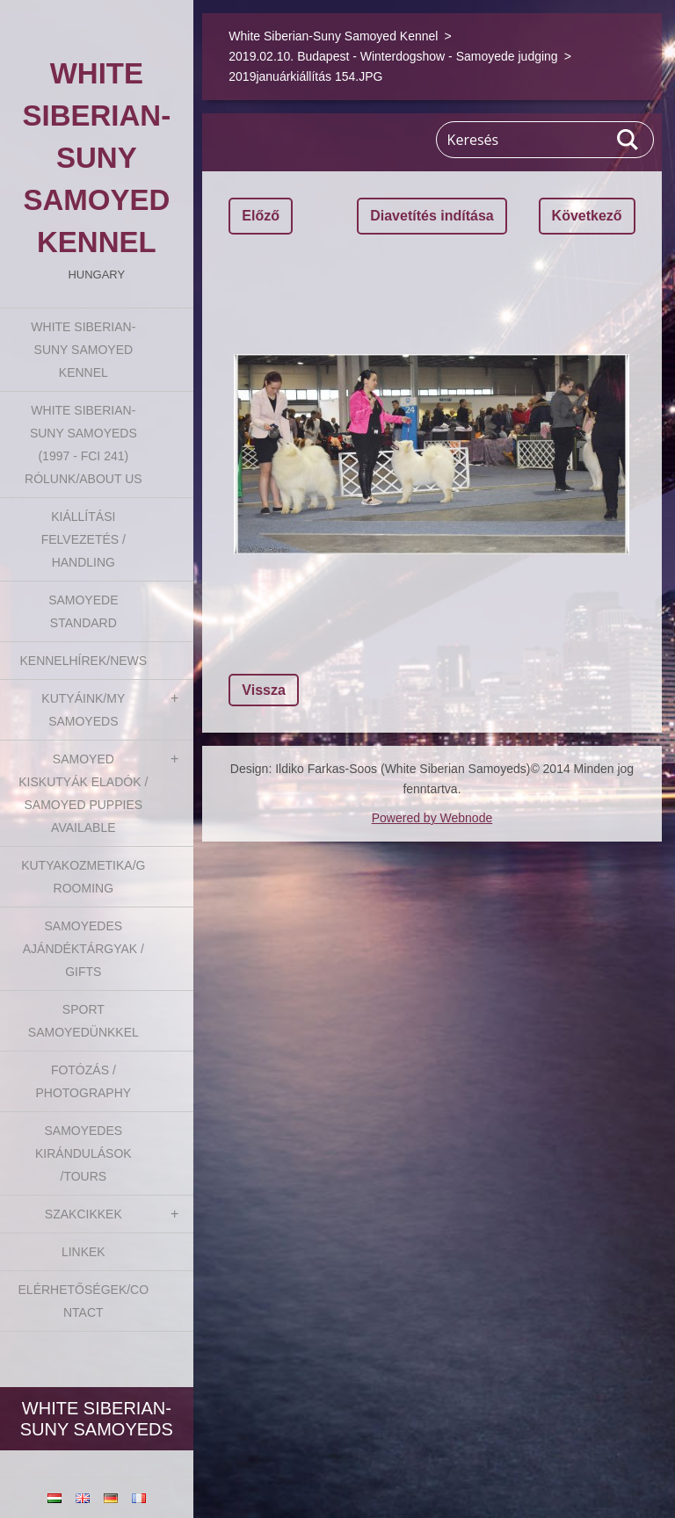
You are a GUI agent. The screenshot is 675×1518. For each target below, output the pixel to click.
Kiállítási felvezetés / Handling (83, 539)
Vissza (264, 690)
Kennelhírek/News (83, 661)
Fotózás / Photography (83, 1081)
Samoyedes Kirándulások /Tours (83, 1153)
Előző (260, 215)
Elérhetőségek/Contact (83, 1301)
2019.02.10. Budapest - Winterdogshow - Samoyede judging (393, 56)
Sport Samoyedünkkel (83, 1020)
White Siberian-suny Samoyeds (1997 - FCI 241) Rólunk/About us (83, 444)
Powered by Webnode (432, 818)
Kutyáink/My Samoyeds (83, 709)
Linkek (83, 1252)
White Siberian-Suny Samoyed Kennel (83, 350)
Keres (628, 139)
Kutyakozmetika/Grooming (83, 876)
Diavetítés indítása (432, 215)
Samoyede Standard (83, 611)
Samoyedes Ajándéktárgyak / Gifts (83, 949)
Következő (587, 215)
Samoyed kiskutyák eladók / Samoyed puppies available (83, 793)
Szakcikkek (83, 1214)
